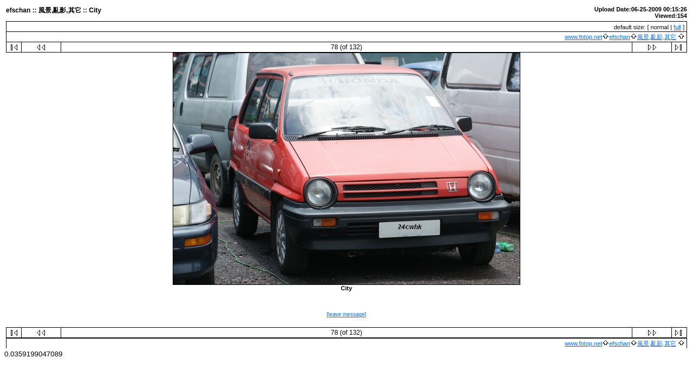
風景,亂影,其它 (656, 37)
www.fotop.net (583, 37)
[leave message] (347, 314)
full (677, 27)
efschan (619, 37)
